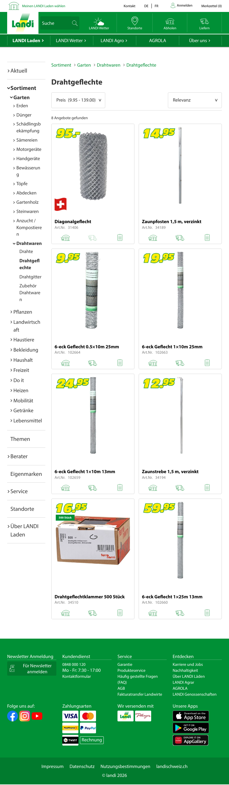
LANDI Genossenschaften (194, 694)
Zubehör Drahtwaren (29, 293)
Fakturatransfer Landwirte (139, 694)
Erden (22, 106)
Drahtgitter (30, 277)
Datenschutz (82, 766)
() (211, 6)
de (146, 6)
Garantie (124, 664)
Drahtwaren (29, 243)
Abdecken (26, 193)
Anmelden (184, 5)
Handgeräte (28, 159)
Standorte (22, 508)
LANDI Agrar (183, 682)
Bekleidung (25, 349)
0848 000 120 (74, 664)
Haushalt (23, 359)
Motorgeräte (28, 149)
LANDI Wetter (69, 41)
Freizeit (21, 370)
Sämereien (27, 140)
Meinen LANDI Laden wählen (43, 6)
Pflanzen (22, 311)
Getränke (23, 410)
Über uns (198, 41)
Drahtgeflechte (141, 65)
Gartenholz (27, 202)
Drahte (26, 251)
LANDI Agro (112, 41)
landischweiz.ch (172, 766)
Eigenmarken (26, 473)
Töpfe (21, 184)
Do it (18, 380)
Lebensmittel (27, 420)
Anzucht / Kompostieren (29, 227)
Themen (20, 438)
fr (156, 6)
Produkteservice (131, 670)
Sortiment (23, 87)
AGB (121, 688)
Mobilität (23, 400)
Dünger (24, 115)
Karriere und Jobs (188, 664)
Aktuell (18, 70)
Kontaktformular (76, 676)
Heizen (20, 390)
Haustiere (23, 339)
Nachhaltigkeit (185, 670)
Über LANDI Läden (189, 676)
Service (19, 491)
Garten (21, 97)
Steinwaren (27, 211)
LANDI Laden (26, 41)
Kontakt (129, 6)
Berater (19, 456)
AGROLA (157, 41)
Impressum (52, 766)
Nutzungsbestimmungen (125, 766)
